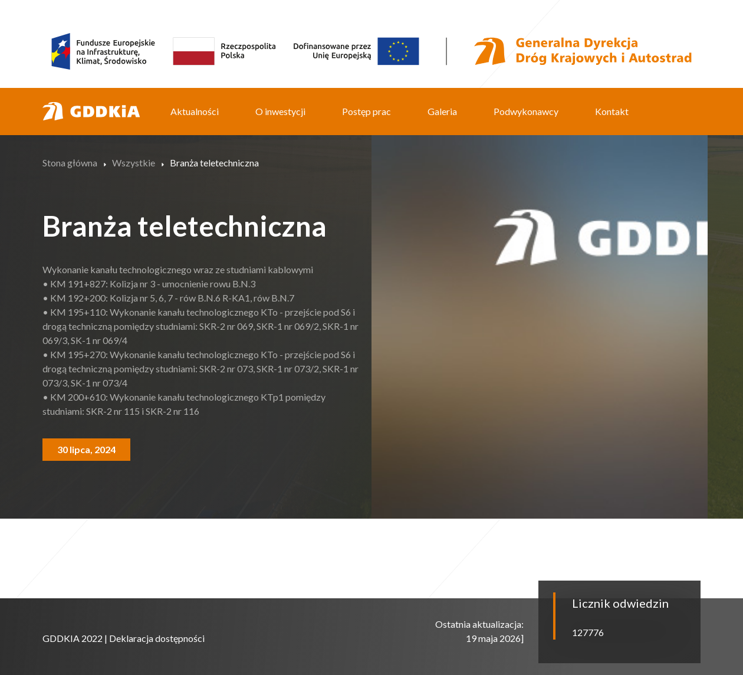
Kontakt (612, 111)
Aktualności (194, 111)
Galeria (442, 111)
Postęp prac (366, 111)
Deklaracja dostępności (157, 638)
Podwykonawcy (526, 111)
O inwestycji (280, 111)
